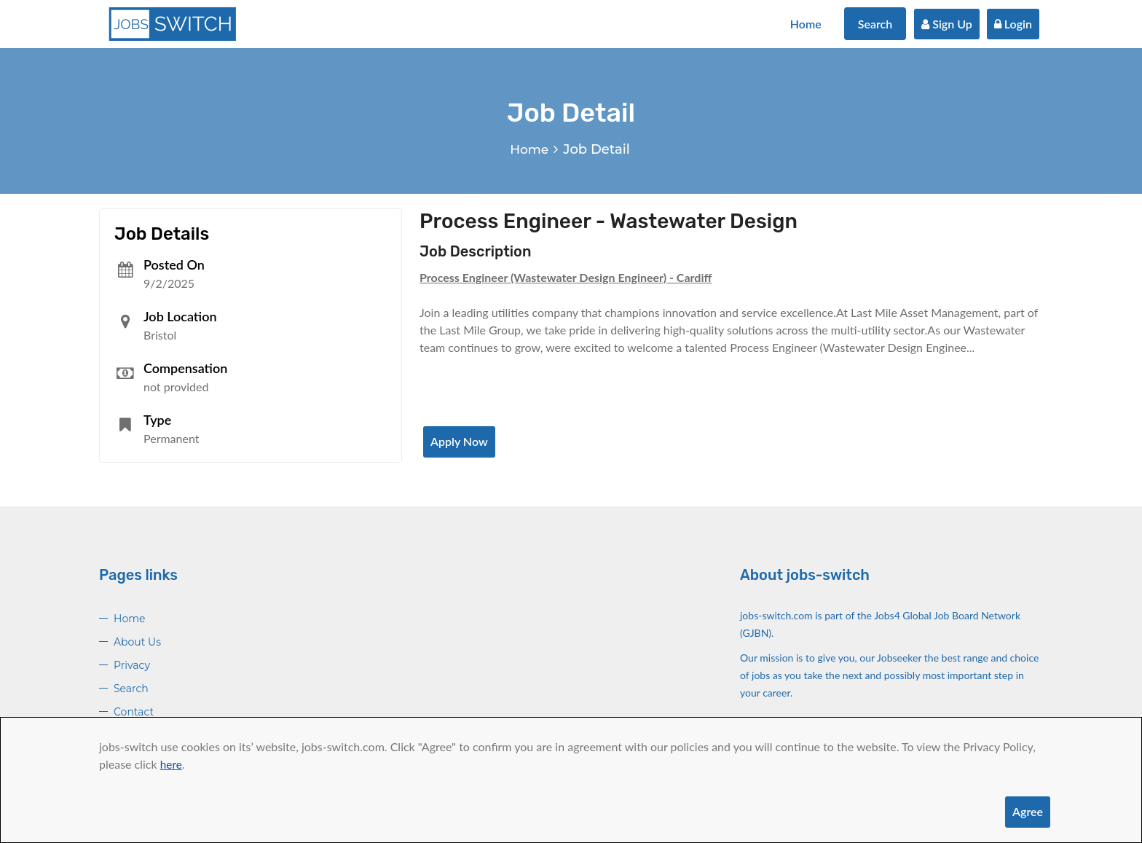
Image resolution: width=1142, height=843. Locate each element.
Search (875, 24)
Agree (1027, 811)
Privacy (132, 665)
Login (1013, 24)
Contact (134, 711)
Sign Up (946, 24)
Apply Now (459, 441)
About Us (137, 641)
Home (806, 24)
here (171, 764)
